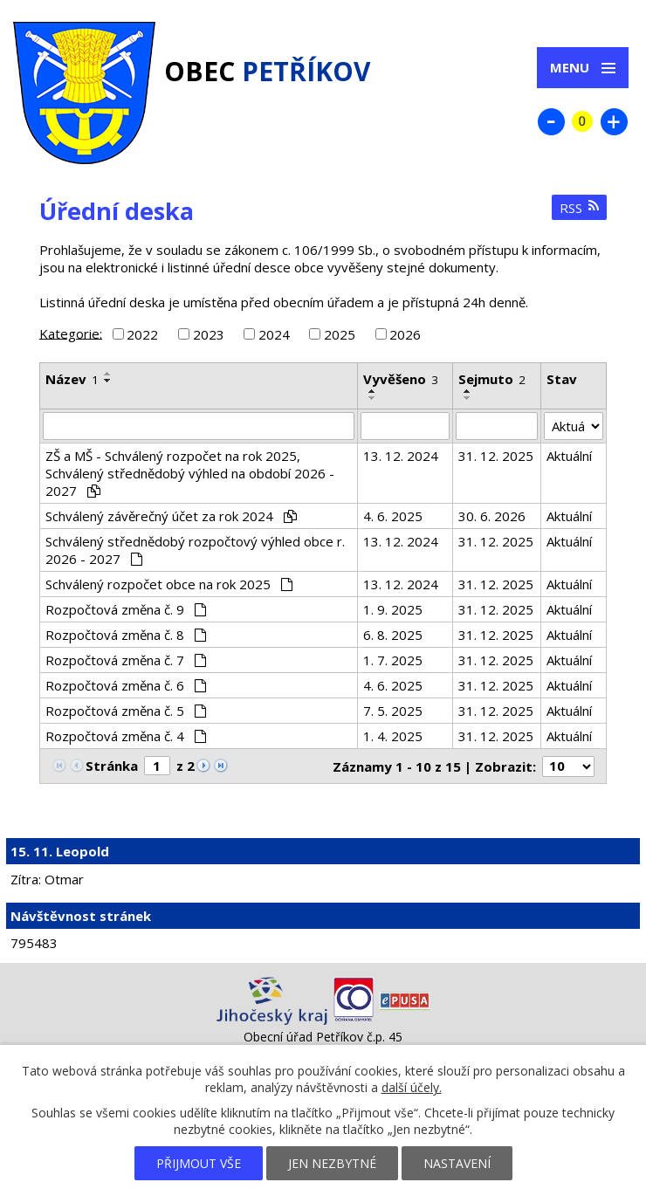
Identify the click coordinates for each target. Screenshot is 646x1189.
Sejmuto (492, 379)
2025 (339, 334)
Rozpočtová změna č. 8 (125, 634)
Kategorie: (70, 332)
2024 (274, 334)
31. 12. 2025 (495, 455)
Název (72, 379)
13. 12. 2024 (400, 455)
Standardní (582, 121)
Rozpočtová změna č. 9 (125, 609)
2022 (142, 334)
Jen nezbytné (332, 1163)
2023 (208, 334)
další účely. (411, 1087)
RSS (580, 207)
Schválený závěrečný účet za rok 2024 (171, 516)
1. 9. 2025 (393, 609)
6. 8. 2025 (393, 634)
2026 (405, 334)
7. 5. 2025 (393, 710)
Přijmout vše (198, 1163)
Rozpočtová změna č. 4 (125, 736)
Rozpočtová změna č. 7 (125, 660)
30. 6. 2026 (492, 516)
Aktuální (569, 455)
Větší (614, 121)
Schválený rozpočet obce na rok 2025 (168, 584)
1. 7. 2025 (393, 660)
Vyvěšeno (400, 379)
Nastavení (457, 1163)
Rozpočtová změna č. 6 (125, 685)
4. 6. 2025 (393, 516)
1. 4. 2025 (393, 736)
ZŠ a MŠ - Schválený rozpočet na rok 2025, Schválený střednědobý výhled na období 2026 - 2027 (189, 473)
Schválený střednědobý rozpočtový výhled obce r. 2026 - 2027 (195, 550)
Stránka (112, 765)
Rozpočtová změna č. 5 (125, 710)
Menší (551, 121)
